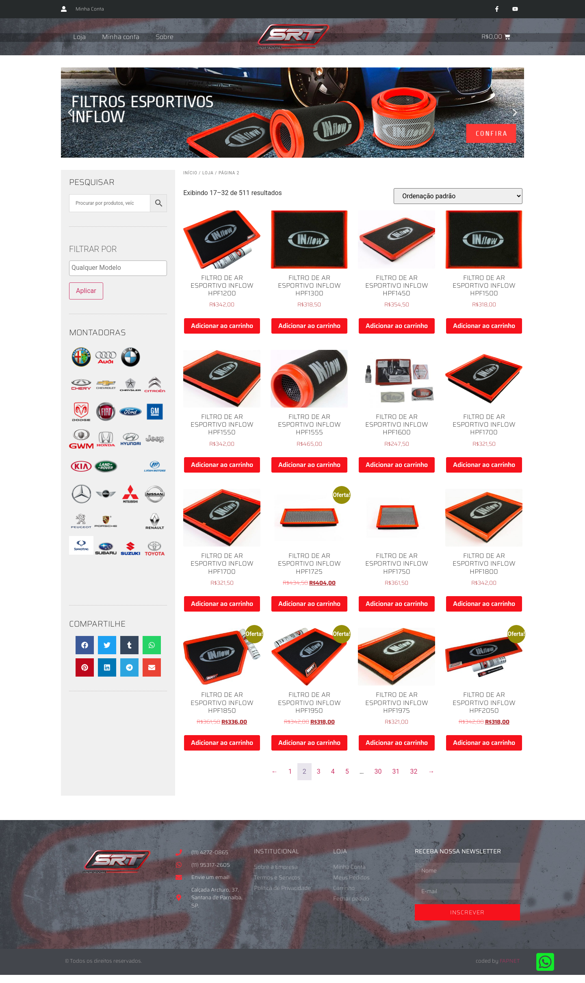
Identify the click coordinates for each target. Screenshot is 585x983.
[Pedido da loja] (458, 196)
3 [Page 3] (319, 771)
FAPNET (510, 961)
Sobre (164, 37)
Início (190, 173)
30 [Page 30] (378, 771)
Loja (79, 37)
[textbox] (120, 268)
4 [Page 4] (333, 771)
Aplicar (86, 291)
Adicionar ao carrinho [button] (222, 326)
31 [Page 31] (396, 771)
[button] (70, 113)
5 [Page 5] (347, 771)
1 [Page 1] (290, 771)
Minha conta (120, 37)
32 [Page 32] (414, 771)
